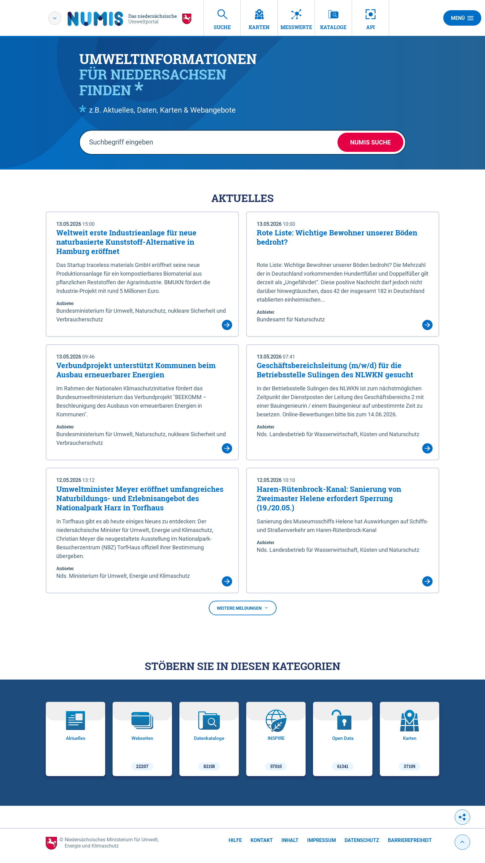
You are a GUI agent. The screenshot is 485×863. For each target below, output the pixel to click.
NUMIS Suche (370, 142)
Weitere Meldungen (242, 608)
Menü (462, 18)
